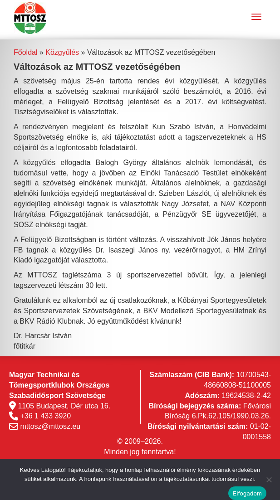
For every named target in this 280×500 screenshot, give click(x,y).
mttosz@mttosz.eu (50, 426)
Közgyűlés (62, 52)
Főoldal (25, 52)
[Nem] (268, 479)
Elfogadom (247, 493)
